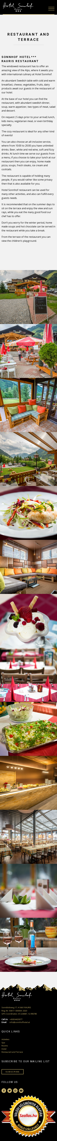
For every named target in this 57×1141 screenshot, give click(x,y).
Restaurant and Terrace (12, 1052)
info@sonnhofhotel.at (16, 1022)
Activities (5, 1039)
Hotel (4, 1048)
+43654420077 (12, 1019)
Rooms (5, 1045)
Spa (3, 1042)
